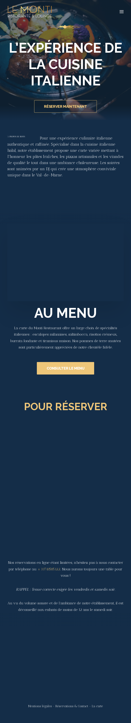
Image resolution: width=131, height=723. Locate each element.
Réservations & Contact (71, 706)
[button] (121, 11)
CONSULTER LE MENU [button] (66, 373)
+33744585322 (48, 569)
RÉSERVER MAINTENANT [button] (65, 106)
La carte (97, 706)
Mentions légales (40, 706)
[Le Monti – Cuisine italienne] (29, 12)
